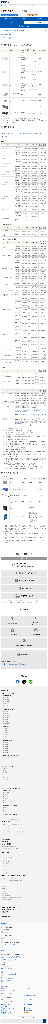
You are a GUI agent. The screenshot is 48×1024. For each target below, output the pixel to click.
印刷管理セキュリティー (7, 983)
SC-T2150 (5, 736)
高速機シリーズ (6, 726)
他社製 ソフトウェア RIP (9, 830)
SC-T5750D (5, 721)
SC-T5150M (5, 750)
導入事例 (4, 886)
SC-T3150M (5, 752)
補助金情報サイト (6, 912)
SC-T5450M (5, 748)
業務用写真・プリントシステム (8, 959)
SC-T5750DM (6, 746)
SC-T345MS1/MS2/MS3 (8, 763)
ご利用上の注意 (28, 1016)
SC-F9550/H (5, 794)
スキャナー (3, 977)
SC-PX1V (5, 707)
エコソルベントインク (8, 780)
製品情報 (5, 924)
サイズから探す (6, 839)
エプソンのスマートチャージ (8, 944)
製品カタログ (5, 891)
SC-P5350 (5, 703)
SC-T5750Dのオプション (8, 38)
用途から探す (5, 852)
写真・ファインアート (8, 863)
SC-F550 (5, 800)
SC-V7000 (5, 770)
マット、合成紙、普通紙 (28, 133)
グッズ (4, 870)
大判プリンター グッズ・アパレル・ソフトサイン (12, 957)
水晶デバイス (27, 999)
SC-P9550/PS (6, 699)
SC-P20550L (6, 697)
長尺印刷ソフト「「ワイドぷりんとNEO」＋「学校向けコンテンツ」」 (19, 824)
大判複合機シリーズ (7, 740)
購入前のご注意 (6, 916)
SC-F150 (5, 802)
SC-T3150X (5, 738)
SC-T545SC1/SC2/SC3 (8, 757)
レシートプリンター (6, 950)
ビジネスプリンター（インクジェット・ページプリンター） (15, 946)
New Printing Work (6, 895)
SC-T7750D (5, 719)
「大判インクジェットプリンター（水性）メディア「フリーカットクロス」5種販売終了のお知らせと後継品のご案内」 (30, 410)
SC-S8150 (5, 784)
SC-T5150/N (5, 732)
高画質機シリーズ (7, 695)
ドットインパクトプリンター (8, 949)
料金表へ (23, 664)
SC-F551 (5, 798)
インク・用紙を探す (7, 844)
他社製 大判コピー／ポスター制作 (11, 836)
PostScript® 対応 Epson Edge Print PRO (12, 826)
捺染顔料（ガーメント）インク (10, 805)
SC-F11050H (6, 792)
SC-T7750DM (6, 744)
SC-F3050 (5, 807)
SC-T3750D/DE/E (7, 723)
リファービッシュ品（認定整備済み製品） (12, 880)
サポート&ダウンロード (8, 1008)
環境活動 (4, 888)
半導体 (2, 999)
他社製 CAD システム (8, 834)
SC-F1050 (5, 811)
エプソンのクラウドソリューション (11, 909)
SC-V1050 (5, 772)
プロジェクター (4, 971)
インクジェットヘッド (6, 995)
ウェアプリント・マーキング (9, 868)
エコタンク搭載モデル (6, 940)
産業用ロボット (4, 988)
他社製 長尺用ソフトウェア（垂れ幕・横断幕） (14, 832)
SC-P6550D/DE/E (7, 715)
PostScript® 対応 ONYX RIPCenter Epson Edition (14, 828)
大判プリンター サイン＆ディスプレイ (10, 956)
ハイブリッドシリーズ (8, 709)
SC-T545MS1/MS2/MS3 (8, 761)
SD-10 (4, 817)
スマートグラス (4, 972)
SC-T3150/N (5, 734)
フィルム (39, 133)
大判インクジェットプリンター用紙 (10, 848)
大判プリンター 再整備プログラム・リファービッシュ (16, 875)
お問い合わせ (29, 1010)
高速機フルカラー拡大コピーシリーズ (11, 755)
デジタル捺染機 (4, 962)
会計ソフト (3, 981)
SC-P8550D (5, 713)
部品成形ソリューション (7, 990)
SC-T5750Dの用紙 (6, 34)
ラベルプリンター (5, 951)
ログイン (29, 1012)
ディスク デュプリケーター (7, 978)
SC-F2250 (5, 809)
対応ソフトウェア (6, 821)
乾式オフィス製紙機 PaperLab (8, 980)
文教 (4, 859)
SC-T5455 (5, 728)
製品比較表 (5, 841)
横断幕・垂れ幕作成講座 (8, 907)
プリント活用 (29, 1004)
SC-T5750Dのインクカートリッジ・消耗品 (12, 30)
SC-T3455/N (5, 730)
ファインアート (14, 133)
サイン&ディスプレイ (7, 766)
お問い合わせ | (24, 1016)
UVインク (5, 768)
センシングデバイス (6, 1001)
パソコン (3, 975)
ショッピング (29, 1008)
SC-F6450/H (5, 796)
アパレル (5, 872)
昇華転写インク (6, 790)
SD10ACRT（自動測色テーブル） (10, 819)
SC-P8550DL (6, 711)
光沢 (4, 133)
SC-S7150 (5, 786)
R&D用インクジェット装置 (30, 995)
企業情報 (5, 1010)
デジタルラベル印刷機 (6, 960)
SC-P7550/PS (6, 701)
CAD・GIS (5, 855)
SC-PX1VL (5, 705)
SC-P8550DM (6, 742)
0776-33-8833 (43, 422)
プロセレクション (5, 938)
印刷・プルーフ (6, 861)
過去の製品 (4, 893)
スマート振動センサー (29, 988)
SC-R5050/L (5, 777)
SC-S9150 (5, 782)
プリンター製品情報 (7, 968)
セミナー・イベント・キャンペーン (8, 1013)
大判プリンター (5, 691)
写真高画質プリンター (6, 932)
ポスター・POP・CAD (8, 693)
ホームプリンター (5, 931)
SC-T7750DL (6, 717)
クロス (5, 136)
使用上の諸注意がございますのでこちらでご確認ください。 (22, 432)
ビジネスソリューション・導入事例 (9, 1005)
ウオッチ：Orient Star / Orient (8, 974)
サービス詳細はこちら (11, 664)
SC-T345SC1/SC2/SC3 (8, 759)
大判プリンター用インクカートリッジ (10, 846)
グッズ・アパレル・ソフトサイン (11, 788)
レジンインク (6, 775)
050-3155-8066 (21, 563)
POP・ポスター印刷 (7, 857)
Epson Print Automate (7, 899)
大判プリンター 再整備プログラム (10, 878)
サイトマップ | (19, 1016)
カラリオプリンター (6, 937)
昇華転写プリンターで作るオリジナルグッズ (12, 897)
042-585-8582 (19, 565)
